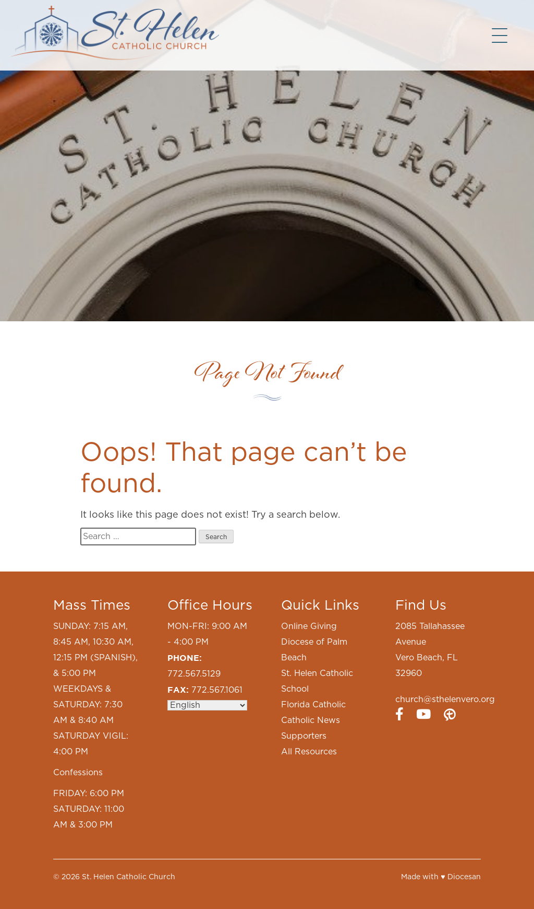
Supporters (303, 736)
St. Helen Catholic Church (128, 877)
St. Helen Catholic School (317, 681)
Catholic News (310, 720)
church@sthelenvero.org (445, 699)
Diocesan (464, 877)
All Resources (309, 752)
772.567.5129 (194, 674)
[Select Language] (207, 705)
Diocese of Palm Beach (314, 650)
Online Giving (309, 626)
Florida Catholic (313, 705)
